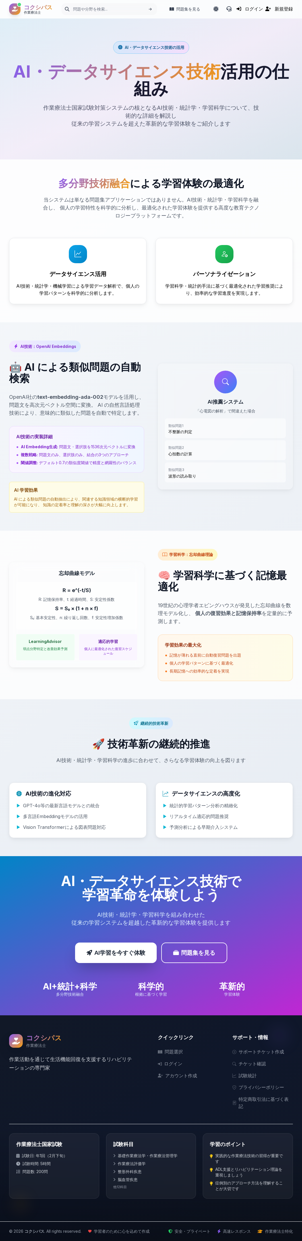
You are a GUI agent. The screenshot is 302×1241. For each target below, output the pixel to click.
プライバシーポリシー (258, 1087)
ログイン (170, 1064)
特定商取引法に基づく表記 (260, 1102)
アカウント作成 (177, 1076)
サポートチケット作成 (258, 1052)
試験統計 (244, 1076)
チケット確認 (249, 1064)
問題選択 (170, 1052)
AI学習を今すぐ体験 (115, 953)
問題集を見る (194, 953)
